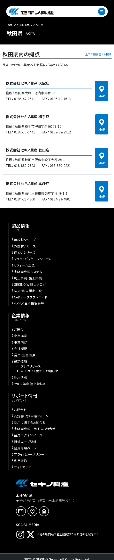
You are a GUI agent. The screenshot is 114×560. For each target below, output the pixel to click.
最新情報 (20, 361)
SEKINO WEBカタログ (30, 284)
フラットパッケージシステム (33, 258)
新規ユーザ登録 (25, 441)
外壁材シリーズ (25, 246)
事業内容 (20, 342)
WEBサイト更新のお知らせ (39, 371)
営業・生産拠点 (24, 355)
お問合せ (20, 409)
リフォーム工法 (24, 265)
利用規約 (20, 460)
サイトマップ (22, 467)
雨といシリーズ (24, 252)
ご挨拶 (18, 329)
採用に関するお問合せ (30, 422)
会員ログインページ (28, 435)
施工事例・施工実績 (28, 277)
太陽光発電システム (28, 271)
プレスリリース (31, 366)
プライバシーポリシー (29, 454)
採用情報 (20, 377)
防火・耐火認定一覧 (28, 290)
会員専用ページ (25, 447)
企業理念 (20, 335)
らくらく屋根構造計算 (29, 303)
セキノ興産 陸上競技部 (30, 383)
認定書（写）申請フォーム (31, 415)
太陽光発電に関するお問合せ (34, 428)
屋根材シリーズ (25, 239)
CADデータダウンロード (30, 297)
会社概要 (20, 348)
